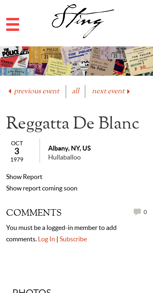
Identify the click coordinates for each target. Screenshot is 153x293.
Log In (46, 239)
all (75, 91)
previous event (33, 91)
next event (111, 91)
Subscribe (73, 239)
